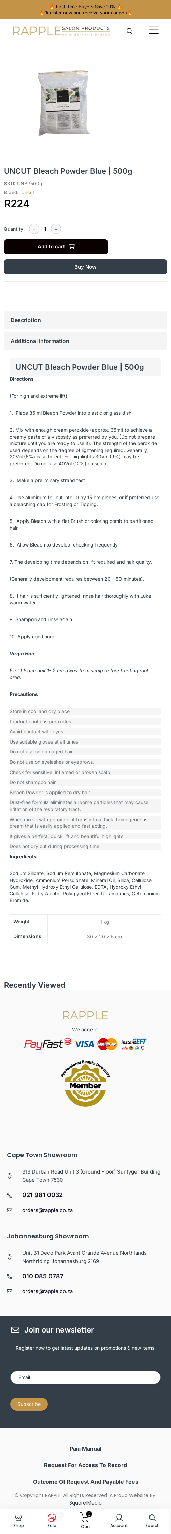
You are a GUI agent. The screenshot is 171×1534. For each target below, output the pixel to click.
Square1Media (85, 1502)
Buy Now (85, 266)
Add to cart (51, 246)
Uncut (27, 192)
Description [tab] (26, 320)
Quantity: (14, 229)
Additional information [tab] (40, 341)
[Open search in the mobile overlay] (129, 31)
